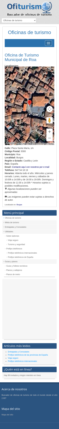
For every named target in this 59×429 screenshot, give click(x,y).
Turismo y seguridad (16, 244)
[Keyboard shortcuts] (19, 144)
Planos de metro (13, 274)
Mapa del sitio (7, 415)
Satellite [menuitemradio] (25, 71)
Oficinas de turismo (13, 218)
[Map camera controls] (49, 109)
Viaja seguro (13, 240)
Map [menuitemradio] (11, 71)
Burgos (19, 205)
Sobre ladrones (12, 236)
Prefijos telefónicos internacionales (22, 253)
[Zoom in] (49, 132)
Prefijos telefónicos (14, 249)
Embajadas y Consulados (15, 227)
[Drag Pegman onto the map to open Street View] (49, 120)
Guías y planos (11, 261)
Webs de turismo (12, 222)
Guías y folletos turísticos (16, 266)
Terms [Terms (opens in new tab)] (51, 144)
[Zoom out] (49, 138)
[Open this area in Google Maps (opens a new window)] (11, 143)
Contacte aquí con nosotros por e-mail (30, 167)
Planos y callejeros (14, 270)
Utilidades (9, 232)
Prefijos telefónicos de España (20, 257)
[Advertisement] (29, 309)
